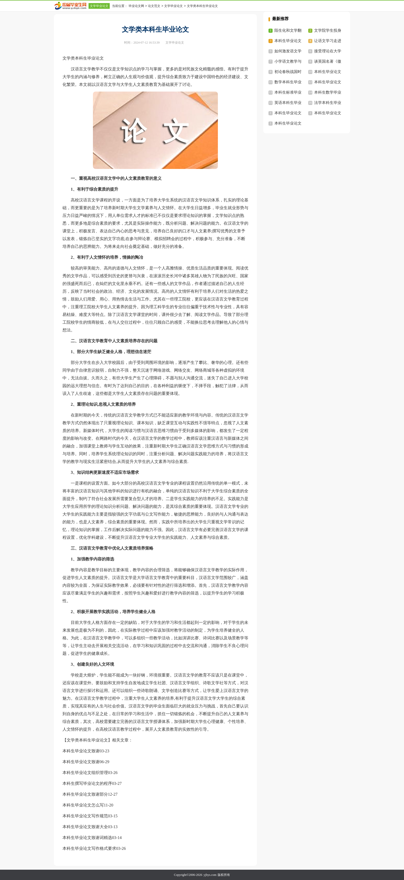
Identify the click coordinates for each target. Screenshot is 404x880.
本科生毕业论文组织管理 (85, 772)
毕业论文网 (136, 6)
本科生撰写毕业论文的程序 (87, 783)
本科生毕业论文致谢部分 (85, 794)
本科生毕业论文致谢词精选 (87, 837)
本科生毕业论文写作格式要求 (89, 848)
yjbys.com (210, 875)
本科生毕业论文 (327, 72)
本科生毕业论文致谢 (81, 751)
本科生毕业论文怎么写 (83, 805)
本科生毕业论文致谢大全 (85, 827)
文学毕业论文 (99, 6)
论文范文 (154, 6)
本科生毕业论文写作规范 (85, 816)
